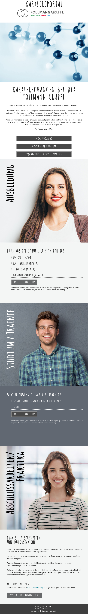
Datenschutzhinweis (49, 611)
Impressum (35, 611)
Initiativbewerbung (35, 587)
